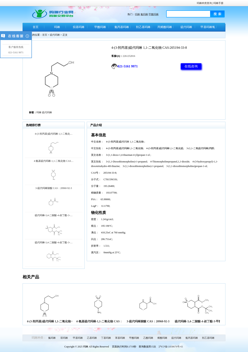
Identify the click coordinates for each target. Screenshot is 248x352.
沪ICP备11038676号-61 (171, 346)
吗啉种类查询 (204, 3)
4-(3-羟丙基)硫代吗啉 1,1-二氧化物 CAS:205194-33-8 (60, 321)
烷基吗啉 (78, 27)
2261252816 (129, 56)
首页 (36, 27)
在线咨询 (191, 66)
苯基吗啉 (120, 337)
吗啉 (137, 14)
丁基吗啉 (106, 337)
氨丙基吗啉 (121, 27)
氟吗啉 (144, 14)
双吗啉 (64, 337)
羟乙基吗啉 (143, 27)
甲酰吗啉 (154, 14)
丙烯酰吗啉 (165, 27)
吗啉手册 (218, 3)
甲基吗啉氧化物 (208, 29)
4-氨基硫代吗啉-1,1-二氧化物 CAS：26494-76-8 (106, 321)
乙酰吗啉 (148, 337)
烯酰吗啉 (162, 337)
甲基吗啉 (78, 337)
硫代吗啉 (186, 27)
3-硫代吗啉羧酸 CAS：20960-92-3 (148, 321)
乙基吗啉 (92, 337)
